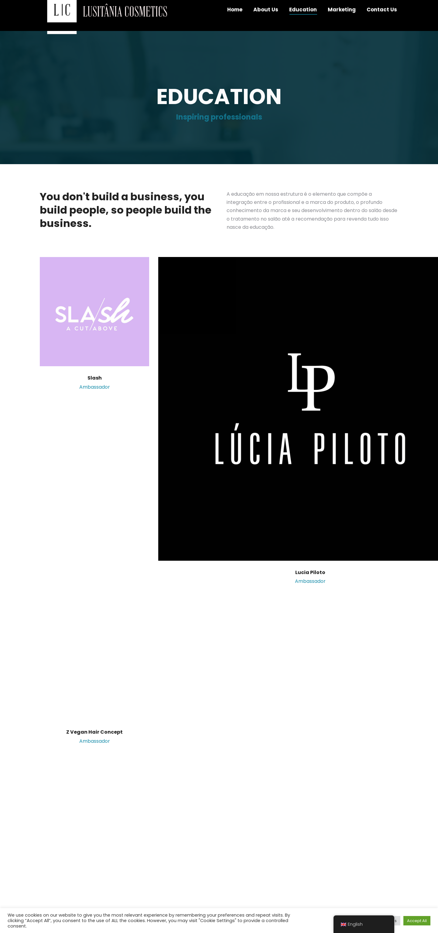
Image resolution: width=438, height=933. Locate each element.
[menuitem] (235, 21)
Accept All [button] (417, 921)
